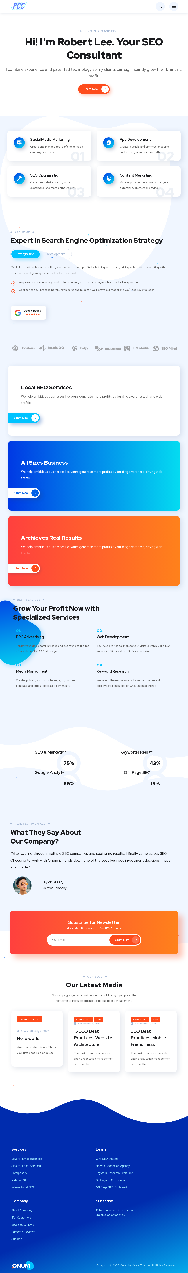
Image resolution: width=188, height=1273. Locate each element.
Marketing (83, 1019)
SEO (98, 1019)
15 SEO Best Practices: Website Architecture (93, 1037)
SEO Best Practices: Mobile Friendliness (148, 1037)
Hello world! (29, 1038)
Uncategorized (29, 1019)
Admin (23, 1031)
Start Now (26, 418)
